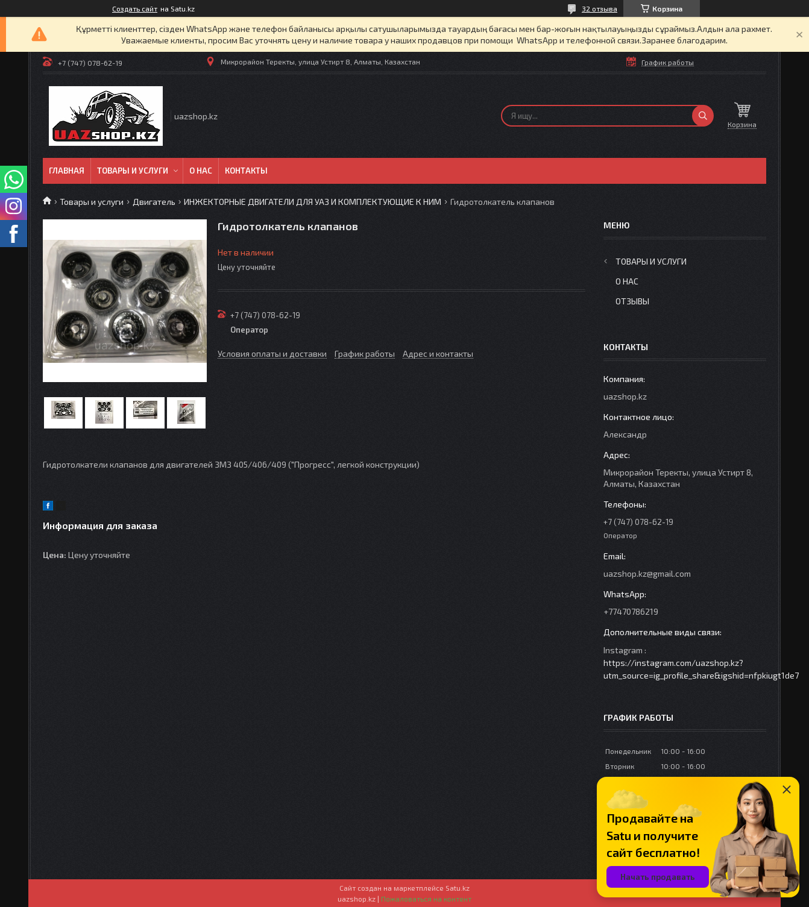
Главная (66, 170)
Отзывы (632, 301)
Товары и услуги (132, 170)
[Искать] (703, 116)
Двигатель (154, 201)
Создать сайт (134, 8)
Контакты (246, 170)
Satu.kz (457, 887)
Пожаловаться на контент (426, 898)
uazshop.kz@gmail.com (647, 573)
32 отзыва (599, 8)
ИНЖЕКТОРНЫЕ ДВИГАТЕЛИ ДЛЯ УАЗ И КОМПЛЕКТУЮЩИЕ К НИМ (312, 201)
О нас (200, 170)
